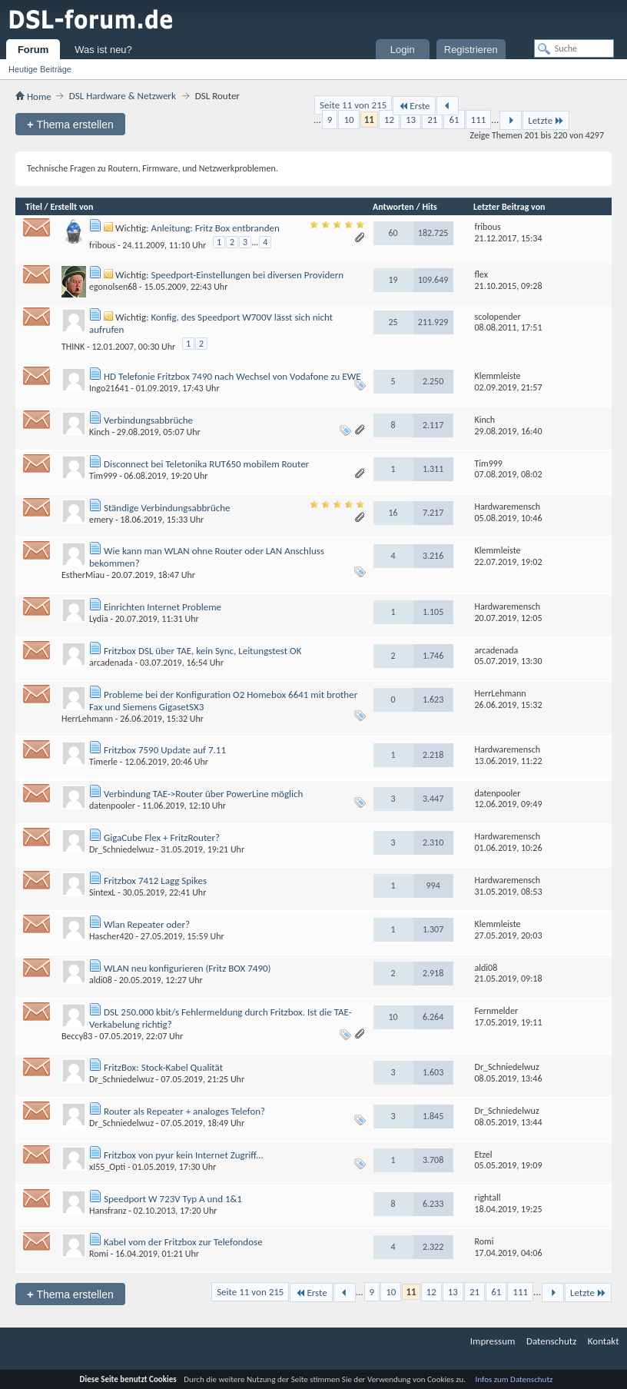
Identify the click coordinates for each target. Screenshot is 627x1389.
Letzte (546, 120)
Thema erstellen (70, 124)
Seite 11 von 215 (353, 105)
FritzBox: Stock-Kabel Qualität (163, 1067)
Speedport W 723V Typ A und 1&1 (173, 1199)
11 (369, 119)
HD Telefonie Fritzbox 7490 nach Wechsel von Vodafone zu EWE (232, 376)
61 (454, 119)
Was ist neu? (103, 49)
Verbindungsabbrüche (148, 420)
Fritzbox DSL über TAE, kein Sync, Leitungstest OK (203, 650)
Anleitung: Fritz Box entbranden (215, 228)
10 (348, 119)
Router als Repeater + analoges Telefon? (184, 1111)
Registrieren (471, 49)
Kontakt (603, 1341)
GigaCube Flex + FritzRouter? (162, 837)
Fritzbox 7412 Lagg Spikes (155, 880)
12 (389, 119)
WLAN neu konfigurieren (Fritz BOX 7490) (187, 968)
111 (478, 119)
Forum (33, 49)
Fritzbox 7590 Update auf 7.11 (165, 750)
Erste (414, 105)
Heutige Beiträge (39, 69)
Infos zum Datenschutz (514, 1379)
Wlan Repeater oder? (147, 924)
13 (411, 119)
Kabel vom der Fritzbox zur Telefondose (183, 1242)
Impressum (493, 1341)
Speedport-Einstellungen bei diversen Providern (247, 275)
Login (402, 49)
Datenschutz (551, 1341)
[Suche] (574, 48)
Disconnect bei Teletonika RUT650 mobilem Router (206, 464)
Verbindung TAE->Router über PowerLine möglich (203, 793)
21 (432, 119)
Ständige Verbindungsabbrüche (167, 507)
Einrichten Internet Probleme (162, 607)
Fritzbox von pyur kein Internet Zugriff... (184, 1155)
